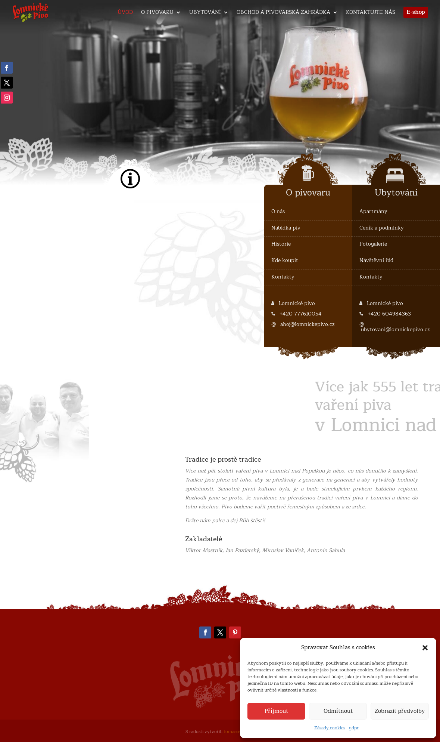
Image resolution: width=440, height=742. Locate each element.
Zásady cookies (329, 728)
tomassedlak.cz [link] (239, 731)
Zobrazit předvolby (400, 711)
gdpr (354, 728)
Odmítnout (338, 711)
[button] (425, 648)
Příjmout (276, 711)
